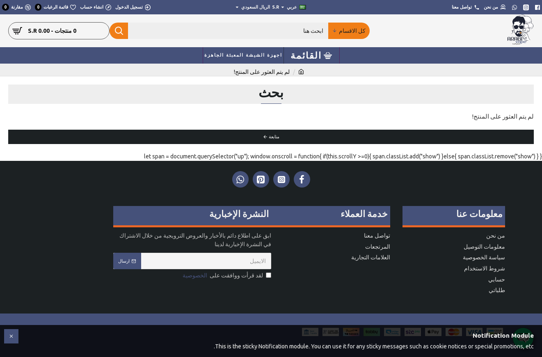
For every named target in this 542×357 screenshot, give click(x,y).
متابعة (274, 136)
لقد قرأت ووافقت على (226, 276)
